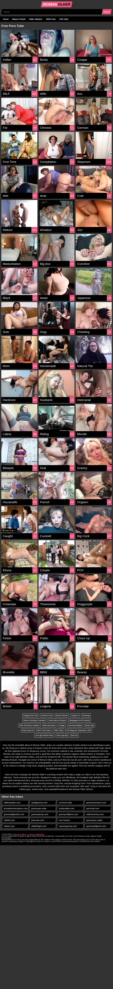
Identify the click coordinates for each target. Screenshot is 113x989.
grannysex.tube (39, 808)
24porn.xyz (9, 826)
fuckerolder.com (67, 808)
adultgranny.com (39, 802)
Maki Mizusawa (49, 725)
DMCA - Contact (27, 834)
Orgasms (75, 715)
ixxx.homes (64, 820)
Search (106, 12)
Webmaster (39, 834)
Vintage (62, 725)
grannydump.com (40, 814)
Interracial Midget (75, 725)
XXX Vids (64, 19)
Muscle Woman (62, 715)
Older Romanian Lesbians (29, 725)
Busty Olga (89, 725)
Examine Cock (46, 715)
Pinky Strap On (28, 730)
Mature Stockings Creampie (34, 720)
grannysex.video (94, 820)
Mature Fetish (19, 19)
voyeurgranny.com (68, 826)
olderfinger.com (39, 826)
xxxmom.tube (65, 802)
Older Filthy (58, 730)
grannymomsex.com (96, 802)
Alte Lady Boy (62, 735)
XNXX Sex (51, 19)
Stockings (86, 715)
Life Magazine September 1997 (78, 730)
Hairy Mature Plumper (57, 720)
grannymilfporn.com (69, 814)
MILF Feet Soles (43, 730)
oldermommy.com (95, 814)
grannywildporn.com (96, 826)
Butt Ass (74, 735)
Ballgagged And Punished (79, 720)
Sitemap (16, 834)
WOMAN (56, 4)
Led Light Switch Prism (44, 735)
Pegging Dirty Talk (30, 715)
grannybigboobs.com (14, 814)
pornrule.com (93, 808)
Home (6, 19)
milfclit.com (9, 820)
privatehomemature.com (16, 808)
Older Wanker (36, 19)
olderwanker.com (12, 802)
